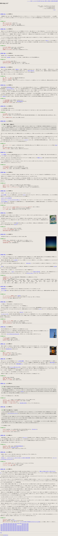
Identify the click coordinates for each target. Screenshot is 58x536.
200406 (13, 528)
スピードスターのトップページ (13, 413)
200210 (23, 526)
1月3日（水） (3, 452)
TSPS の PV (21, 312)
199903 (6, 523)
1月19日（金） (3, 172)
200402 (4, 528)
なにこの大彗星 (3, 194)
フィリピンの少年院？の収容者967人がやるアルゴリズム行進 (30, 521)
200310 (23, 527)
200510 (23, 529)
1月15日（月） (3, 234)
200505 (11, 529)
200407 (16, 528)
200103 (6, 525)
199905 (11, 523)
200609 (20, 530)
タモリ (54, 9)
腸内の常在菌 (52, 362)
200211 (25, 526)
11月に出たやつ (34, 429)
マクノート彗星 (3, 290)
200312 (27, 527)
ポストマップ (25, 437)
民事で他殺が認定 (20, 101)
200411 (25, 528)
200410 (23, 528)
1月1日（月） (3, 469)
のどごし (15, 520)
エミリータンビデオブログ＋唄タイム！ (13, 199)
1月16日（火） (3, 212)
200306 (13, 527)
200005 (11, 524)
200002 (4, 524)
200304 (9, 527)
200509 (20, 529)
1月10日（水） (3, 326)
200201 (1, 526)
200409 (20, 528)
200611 (25, 530)
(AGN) (13, 271)
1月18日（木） (3, 190)
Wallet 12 (47, 40)
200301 (1, 527)
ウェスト (24, 194)
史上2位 (15, 224)
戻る (1, 532)
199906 (13, 523)
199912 (27, 523)
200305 (11, 527)
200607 (16, 530)
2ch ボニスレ (3, 199)
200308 (18, 527)
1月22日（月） (3, 106)
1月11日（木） (3, 301)
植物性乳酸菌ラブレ (19, 363)
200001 (1, 524)
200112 (27, 525)
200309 (20, 527)
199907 (16, 523)
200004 (9, 524)
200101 (1, 525)
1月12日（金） (3, 286)
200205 (11, 526)
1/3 (24, 139)
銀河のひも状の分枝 (36, 271)
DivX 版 (55, 266)
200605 (11, 530)
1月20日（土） (3, 152)
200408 (18, 528)
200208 (18, 526)
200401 (1, 528)
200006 (13, 524)
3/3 (27, 139)
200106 (13, 525)
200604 (9, 530)
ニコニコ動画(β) (3, 154)
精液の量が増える (9, 348)
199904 (9, 523)
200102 (4, 525)
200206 (13, 526)
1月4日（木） (3, 435)
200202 (4, 526)
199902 (4, 523)
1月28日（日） (3, 28)
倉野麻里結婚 (3, 288)
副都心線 (17, 69)
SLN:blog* (2, 457)
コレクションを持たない (10, 88)
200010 (23, 524)
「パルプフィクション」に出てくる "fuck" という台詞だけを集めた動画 (18, 457)
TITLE (6, 55)
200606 (13, 530)
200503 (6, 529)
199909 (20, 523)
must (21, 391)
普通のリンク (40, 157)
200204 (9, 526)
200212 (27, 526)
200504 (9, 529)
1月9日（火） (3, 343)
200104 (9, 525)
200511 (25, 529)
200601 (1, 530)
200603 (6, 530)
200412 (27, 528)
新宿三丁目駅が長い (31, 70)
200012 (27, 524)
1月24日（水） (3, 67)
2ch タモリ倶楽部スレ (4, 201)
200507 (16, 529)
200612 (27, 530)
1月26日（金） (3, 53)
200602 (4, 530)
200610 (23, 530)
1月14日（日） (3, 254)
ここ (12, 519)
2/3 (26, 139)
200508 (18, 529)
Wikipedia (4, 96)
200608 (18, 530)
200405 (11, 528)
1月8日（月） (3, 358)
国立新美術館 (9, 87)
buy (23, 391)
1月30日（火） (3, 13)
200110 (23, 525)
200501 (1, 529)
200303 (6, 527)
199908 (18, 523)
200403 (6, 528)
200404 (9, 528)
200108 (18, 525)
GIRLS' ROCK (28, 263)
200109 (20, 525)
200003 (6, 524)
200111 (25, 525)
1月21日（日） (3, 121)
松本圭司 (19, 295)
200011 (25, 524)
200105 (11, 525)
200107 (16, 525)
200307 (16, 527)
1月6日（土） (3, 383)
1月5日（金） (3, 406)
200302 (4, 527)
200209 (20, 526)
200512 (27, 529)
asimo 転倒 (8, 57)
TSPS (2, 266)
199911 (25, 523)
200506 (13, 529)
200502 (4, 529)
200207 (16, 526)
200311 (25, 527)
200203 (6, 526)
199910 (23, 523)
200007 (16, 524)
